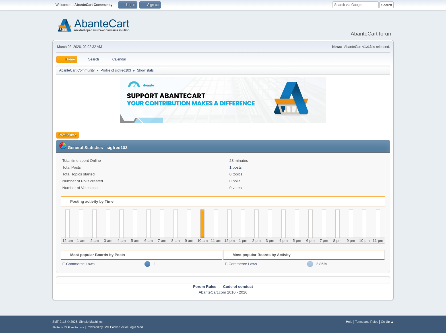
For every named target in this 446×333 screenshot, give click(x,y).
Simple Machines (90, 321)
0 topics (236, 174)
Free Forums (76, 327)
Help (349, 321)
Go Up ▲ (387, 321)
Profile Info (68, 135)
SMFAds (57, 327)
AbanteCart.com (212, 292)
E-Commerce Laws (78, 264)
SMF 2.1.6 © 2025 (64, 321)
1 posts (236, 167)
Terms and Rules (366, 321)
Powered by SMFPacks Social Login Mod (115, 327)
